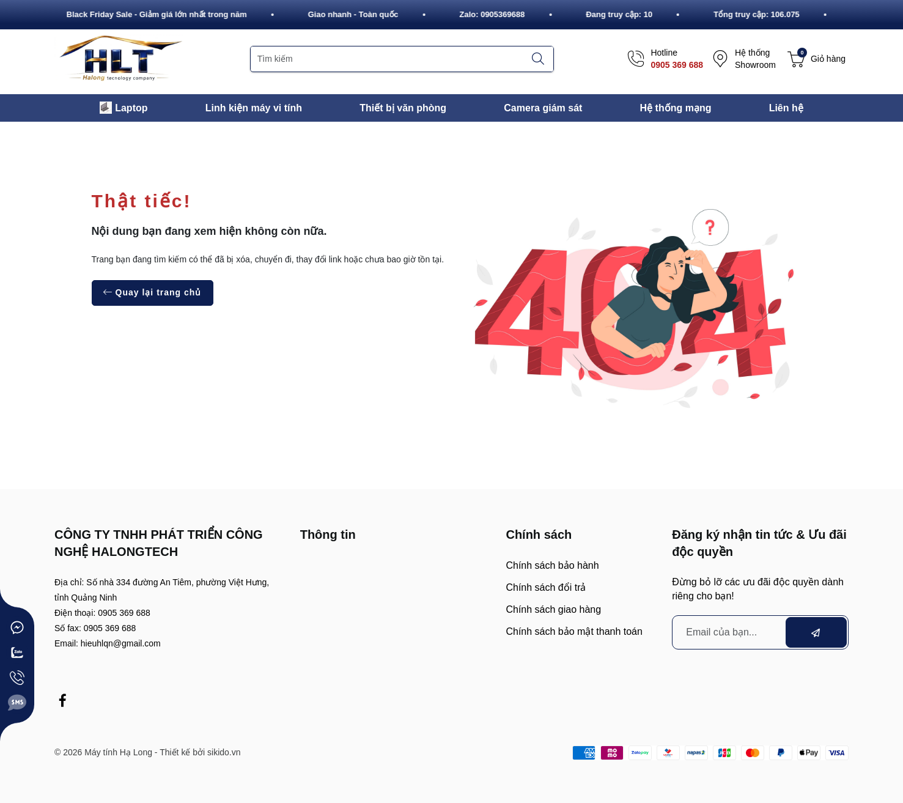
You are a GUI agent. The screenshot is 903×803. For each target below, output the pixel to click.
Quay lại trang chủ (152, 292)
